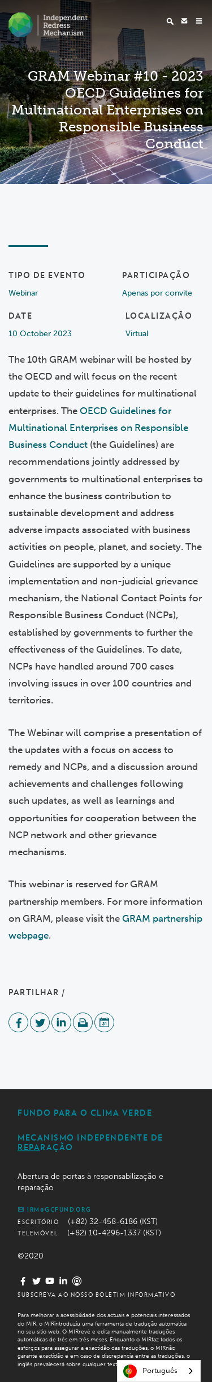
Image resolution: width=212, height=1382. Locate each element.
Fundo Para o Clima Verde (85, 1112)
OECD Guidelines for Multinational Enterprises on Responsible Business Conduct (98, 427)
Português (150, 1371)
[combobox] (159, 1371)
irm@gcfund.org (54, 1209)
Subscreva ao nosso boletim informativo (96, 1294)
